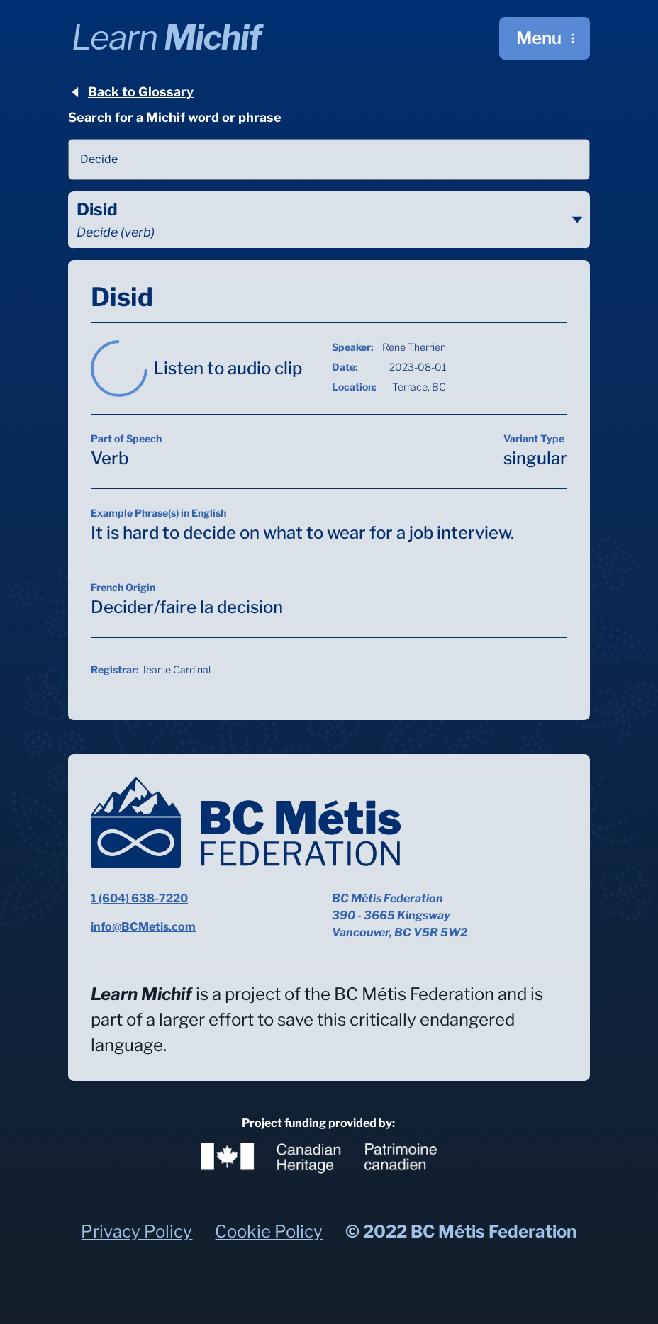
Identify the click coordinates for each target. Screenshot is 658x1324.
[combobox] (329, 159)
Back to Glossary (131, 91)
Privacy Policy (136, 1231)
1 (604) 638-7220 (139, 898)
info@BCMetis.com (143, 926)
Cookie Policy (269, 1231)
